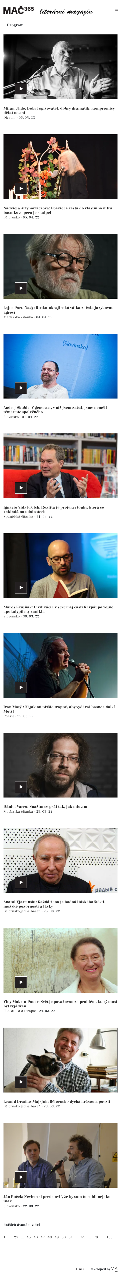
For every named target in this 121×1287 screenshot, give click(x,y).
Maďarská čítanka (18, 317)
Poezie (9, 716)
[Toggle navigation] (116, 10)
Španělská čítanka (18, 516)
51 (71, 1237)
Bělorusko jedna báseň (22, 911)
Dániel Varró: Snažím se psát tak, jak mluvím (45, 807)
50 (64, 1237)
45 (29, 1237)
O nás (80, 1269)
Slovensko (12, 616)
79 (96, 1237)
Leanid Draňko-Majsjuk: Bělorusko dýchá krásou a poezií (56, 1102)
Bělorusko (12, 217)
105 (109, 1237)
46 (36, 1237)
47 (43, 1237)
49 (57, 1237)
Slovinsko (11, 417)
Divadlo (10, 117)
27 (16, 1237)
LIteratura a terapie (20, 1011)
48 (50, 1237)
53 (83, 1237)
